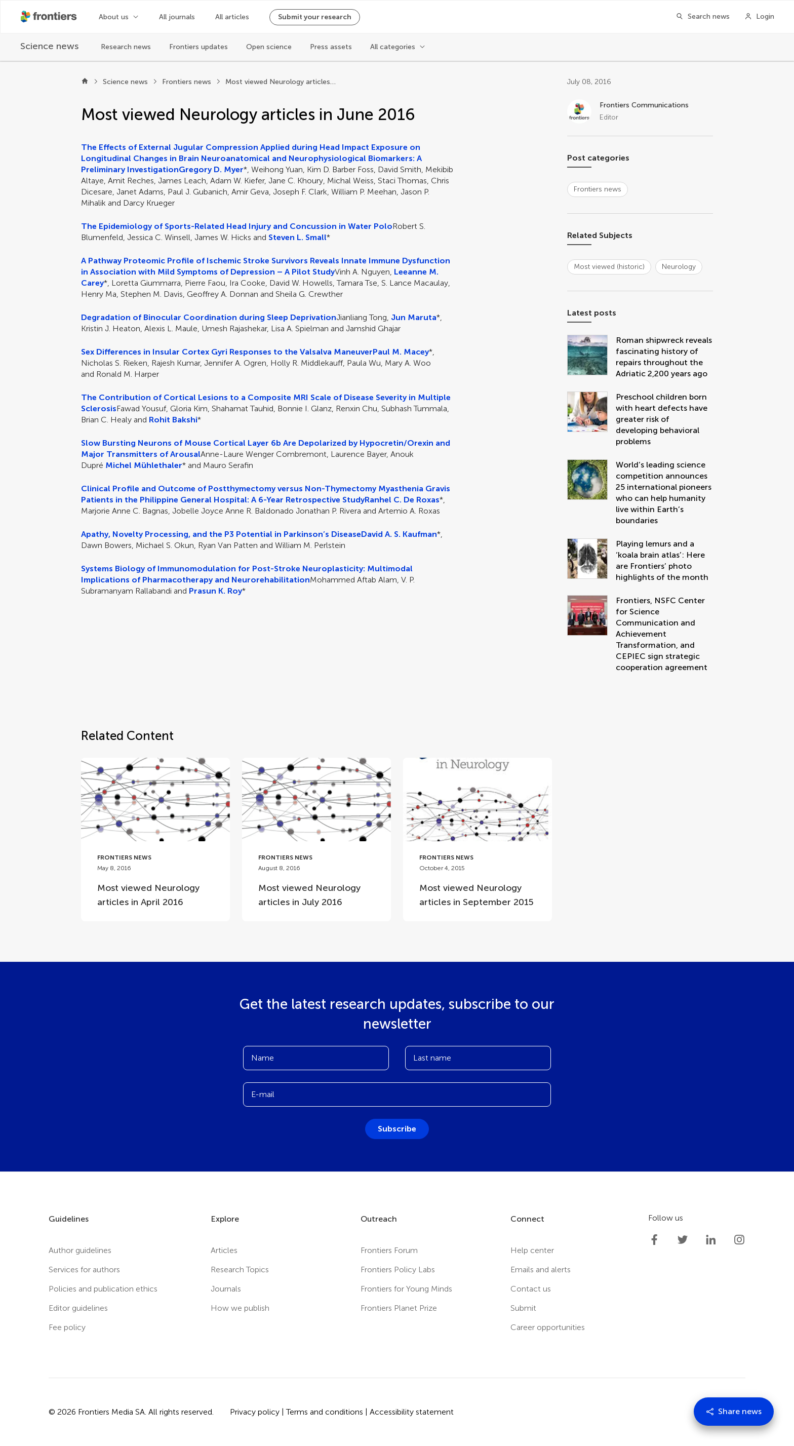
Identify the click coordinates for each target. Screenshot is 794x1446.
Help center (532, 1250)
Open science (269, 47)
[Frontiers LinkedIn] (711, 1240)
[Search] (700, 17)
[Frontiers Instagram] (739, 1240)
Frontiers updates (198, 47)
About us (114, 17)
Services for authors (84, 1269)
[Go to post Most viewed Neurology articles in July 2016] (316, 839)
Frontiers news (186, 81)
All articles (232, 17)
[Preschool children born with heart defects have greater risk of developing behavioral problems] (591, 419)
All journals (177, 17)
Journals (226, 1289)
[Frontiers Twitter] (683, 1240)
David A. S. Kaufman (399, 534)
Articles (224, 1250)
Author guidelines (80, 1250)
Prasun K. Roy (215, 591)
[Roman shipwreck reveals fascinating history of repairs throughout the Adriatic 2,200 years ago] (591, 357)
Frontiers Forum (389, 1250)
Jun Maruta (413, 317)
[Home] (85, 82)
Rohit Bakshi (173, 419)
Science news (125, 81)
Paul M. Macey (401, 352)
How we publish (240, 1308)
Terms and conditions (324, 1412)
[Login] (759, 17)
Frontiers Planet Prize (399, 1308)
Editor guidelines (78, 1308)
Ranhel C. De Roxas (402, 499)
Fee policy (67, 1327)
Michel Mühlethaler (143, 465)
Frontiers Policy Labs (398, 1269)
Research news (126, 47)
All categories (392, 47)
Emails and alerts (540, 1269)
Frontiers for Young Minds (406, 1289)
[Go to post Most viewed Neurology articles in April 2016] (155, 839)
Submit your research (314, 17)
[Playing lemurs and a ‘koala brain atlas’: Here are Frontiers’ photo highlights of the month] (591, 560)
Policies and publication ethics (103, 1289)
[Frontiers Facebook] (654, 1240)
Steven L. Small (297, 237)
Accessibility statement (412, 1412)
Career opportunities (547, 1327)
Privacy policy (255, 1412)
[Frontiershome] (49, 17)
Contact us (530, 1289)
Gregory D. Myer (211, 169)
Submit (523, 1308)
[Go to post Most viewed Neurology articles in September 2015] (477, 839)
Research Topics (240, 1269)
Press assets (331, 47)
